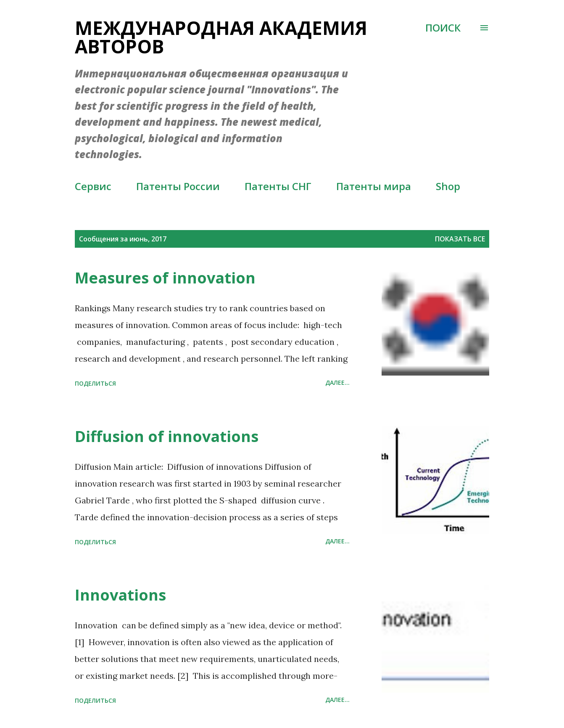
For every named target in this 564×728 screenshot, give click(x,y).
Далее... (337, 383)
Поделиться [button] (95, 383)
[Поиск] (443, 28)
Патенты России (178, 186)
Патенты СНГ (278, 186)
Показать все (460, 239)
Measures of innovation (165, 277)
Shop (448, 186)
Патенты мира (373, 186)
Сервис (93, 186)
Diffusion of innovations (166, 436)
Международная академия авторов (221, 37)
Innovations (120, 595)
